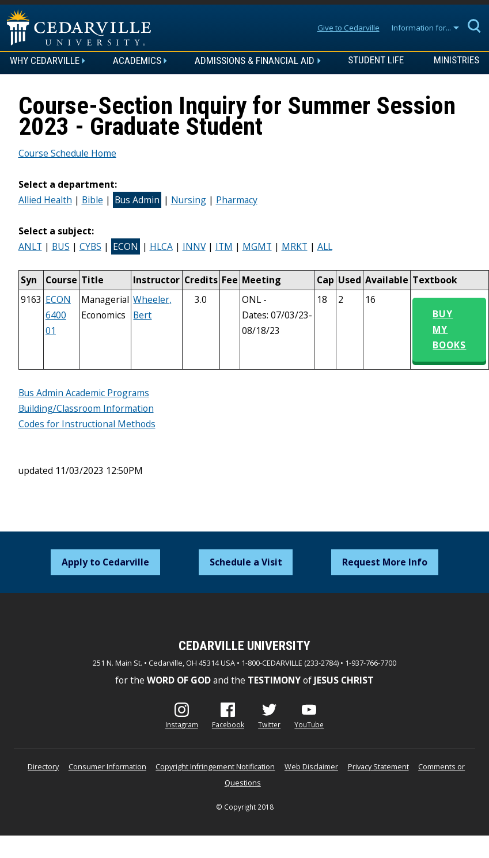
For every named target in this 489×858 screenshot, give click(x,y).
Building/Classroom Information (86, 408)
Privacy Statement (378, 767)
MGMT (257, 246)
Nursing (188, 199)
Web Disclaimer (311, 767)
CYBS (90, 246)
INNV (194, 246)
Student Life (376, 60)
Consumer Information (107, 767)
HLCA (161, 246)
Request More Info (384, 562)
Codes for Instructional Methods (87, 423)
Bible (92, 199)
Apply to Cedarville (105, 562)
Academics (137, 60)
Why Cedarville (44, 60)
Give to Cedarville (348, 27)
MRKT (295, 246)
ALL (324, 246)
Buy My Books (449, 329)
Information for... (421, 27)
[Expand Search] (475, 25)
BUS (61, 246)
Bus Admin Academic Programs (83, 392)
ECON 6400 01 (58, 315)
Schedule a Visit (246, 562)
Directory (43, 767)
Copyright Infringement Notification (215, 767)
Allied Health (45, 199)
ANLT (30, 246)
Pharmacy (236, 199)
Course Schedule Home (67, 153)
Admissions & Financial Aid (254, 60)
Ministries (456, 60)
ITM (224, 246)
